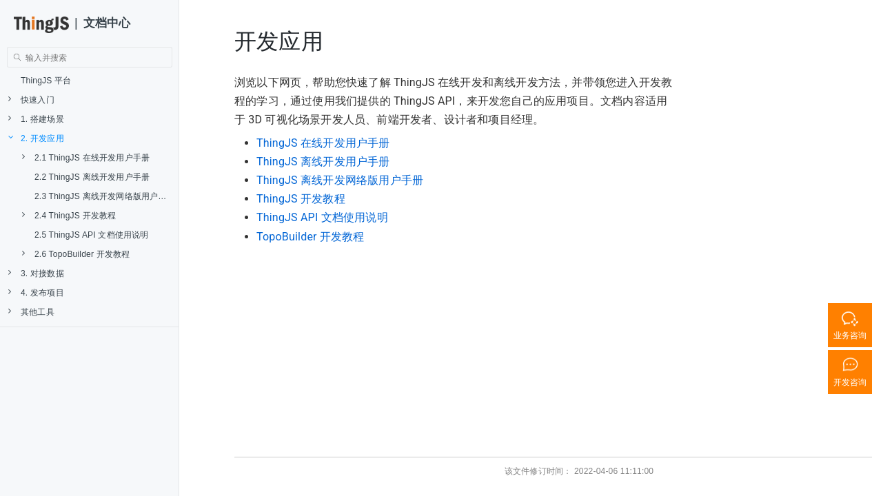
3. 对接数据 (36, 273)
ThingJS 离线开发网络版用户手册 (339, 180)
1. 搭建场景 (36, 119)
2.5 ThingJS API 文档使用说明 (91, 235)
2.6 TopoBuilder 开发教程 (76, 254)
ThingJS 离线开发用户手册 (323, 161)
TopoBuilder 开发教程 (310, 236)
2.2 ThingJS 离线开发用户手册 (92, 177)
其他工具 (31, 312)
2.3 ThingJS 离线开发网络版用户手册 (104, 196)
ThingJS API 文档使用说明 (322, 217)
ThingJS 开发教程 (300, 198)
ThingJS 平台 (46, 80)
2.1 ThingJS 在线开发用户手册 (86, 157)
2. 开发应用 (36, 138)
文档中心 (107, 23)
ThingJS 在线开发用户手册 (323, 142)
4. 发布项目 (36, 292)
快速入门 (31, 99)
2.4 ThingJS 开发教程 (69, 215)
